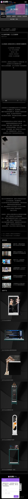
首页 (2, 28)
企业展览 (3, 16)
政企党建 (12, 19)
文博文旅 (19, 16)
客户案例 (8, 28)
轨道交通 (25, 16)
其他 (17, 19)
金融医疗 (14, 16)
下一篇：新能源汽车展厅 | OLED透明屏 (10, 235)
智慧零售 (9, 16)
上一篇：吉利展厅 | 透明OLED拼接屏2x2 (10, 233)
